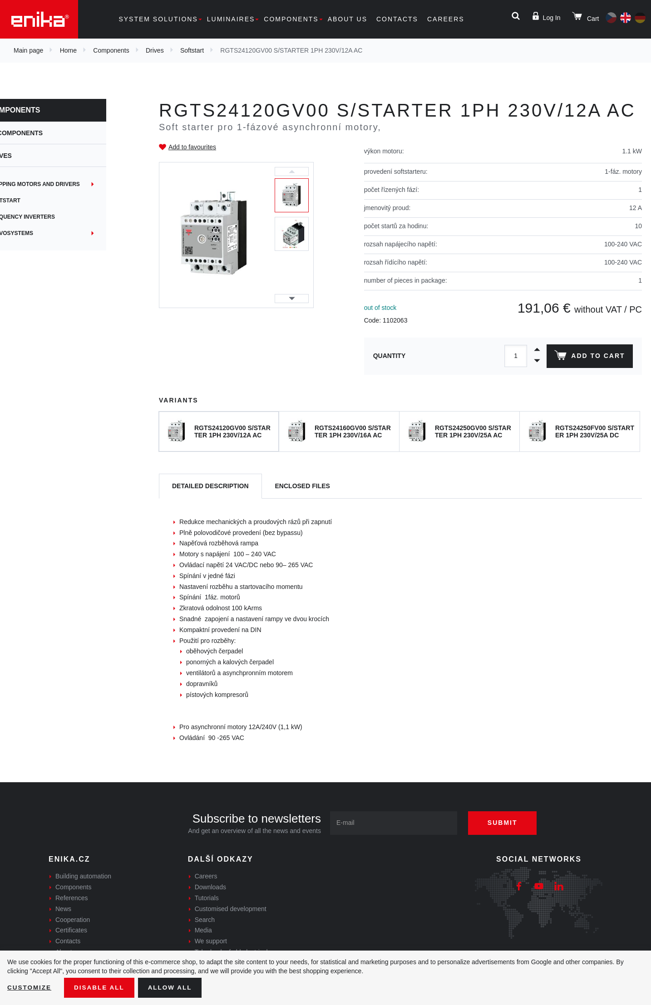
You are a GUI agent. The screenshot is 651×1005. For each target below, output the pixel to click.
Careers (445, 19)
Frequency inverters (51, 217)
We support (211, 941)
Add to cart (589, 357)
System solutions (157, 19)
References (71, 898)
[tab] (210, 486)
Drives (155, 50)
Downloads (210, 887)
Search (205, 919)
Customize (30, 987)
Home (68, 50)
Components (291, 19)
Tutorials (207, 898)
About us (347, 19)
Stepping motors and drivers (64, 184)
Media (203, 930)
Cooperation (72, 919)
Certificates (71, 930)
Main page (28, 50)
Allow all (173, 987)
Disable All (101, 987)
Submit (506, 822)
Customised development (230, 908)
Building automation (83, 876)
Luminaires (231, 19)
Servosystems (40, 233)
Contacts (397, 19)
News (63, 908)
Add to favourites (192, 147)
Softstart (192, 50)
